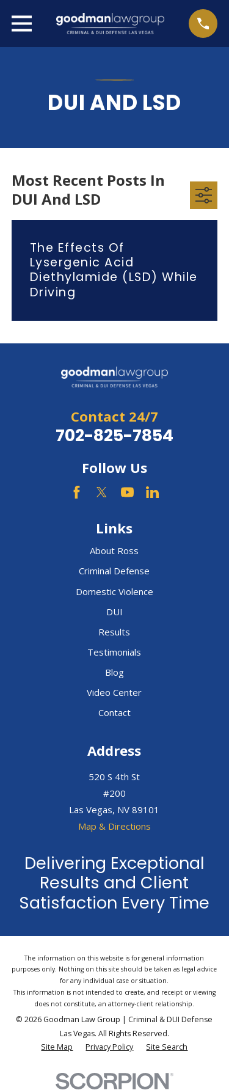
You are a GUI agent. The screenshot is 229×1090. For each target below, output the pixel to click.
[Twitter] (101, 492)
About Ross (114, 550)
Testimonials (114, 652)
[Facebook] (76, 492)
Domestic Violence (114, 591)
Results (114, 632)
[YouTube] (127, 492)
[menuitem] (57, 1048)
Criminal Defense (114, 571)
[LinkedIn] (152, 492)
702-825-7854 (114, 435)
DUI (114, 611)
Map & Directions (114, 826)
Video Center (114, 692)
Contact (114, 712)
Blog (114, 672)
